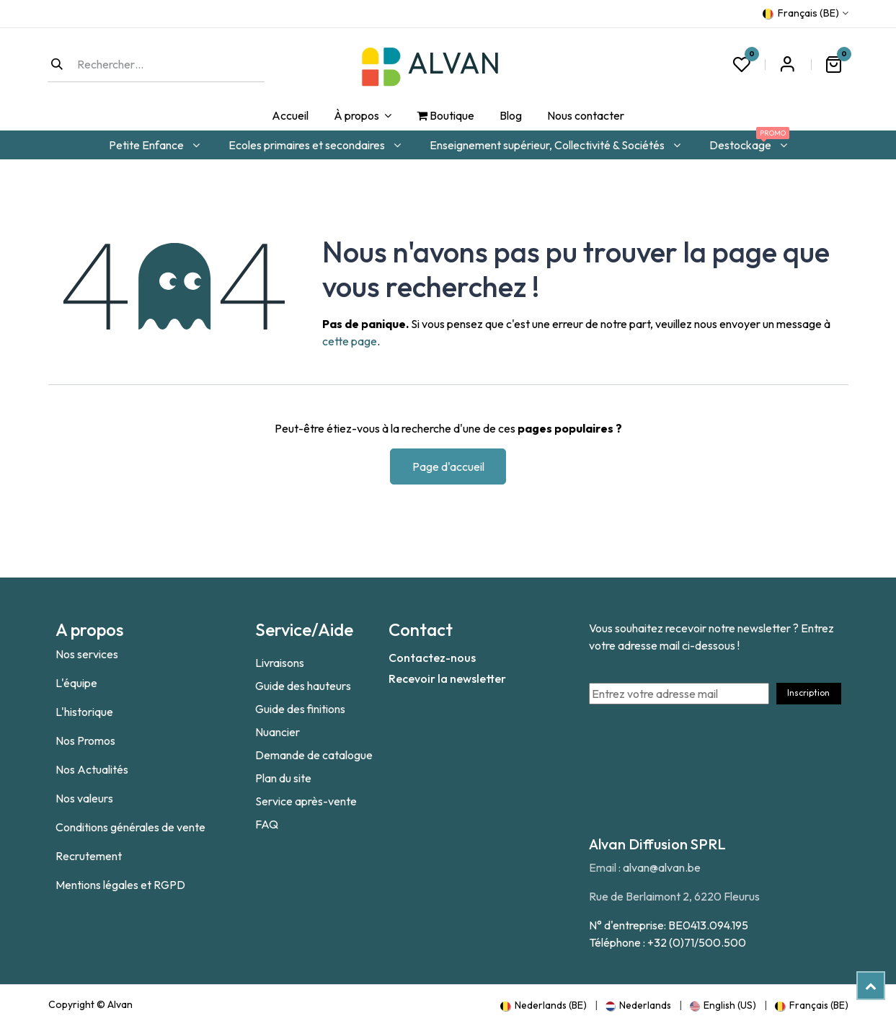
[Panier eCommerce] (834, 64)
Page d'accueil (448, 466)
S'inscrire (787, 64)
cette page (349, 341)
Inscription (808, 692)
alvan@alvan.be (662, 867)
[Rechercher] (57, 64)
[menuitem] (290, 116)
